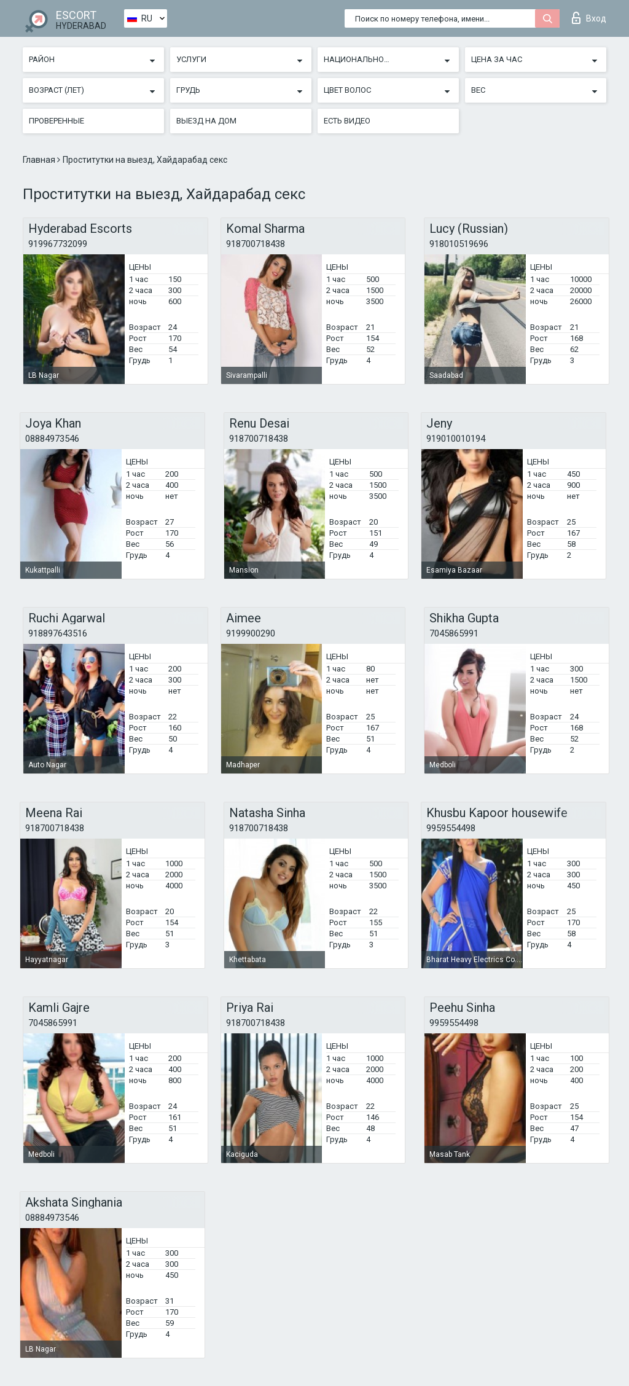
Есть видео (347, 120)
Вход (589, 18)
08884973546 (52, 438)
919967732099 (57, 243)
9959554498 (450, 828)
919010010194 (455, 438)
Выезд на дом (206, 120)
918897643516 (57, 633)
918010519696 (458, 243)
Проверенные (56, 120)
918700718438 (255, 243)
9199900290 (250, 633)
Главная (40, 160)
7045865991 (454, 633)
